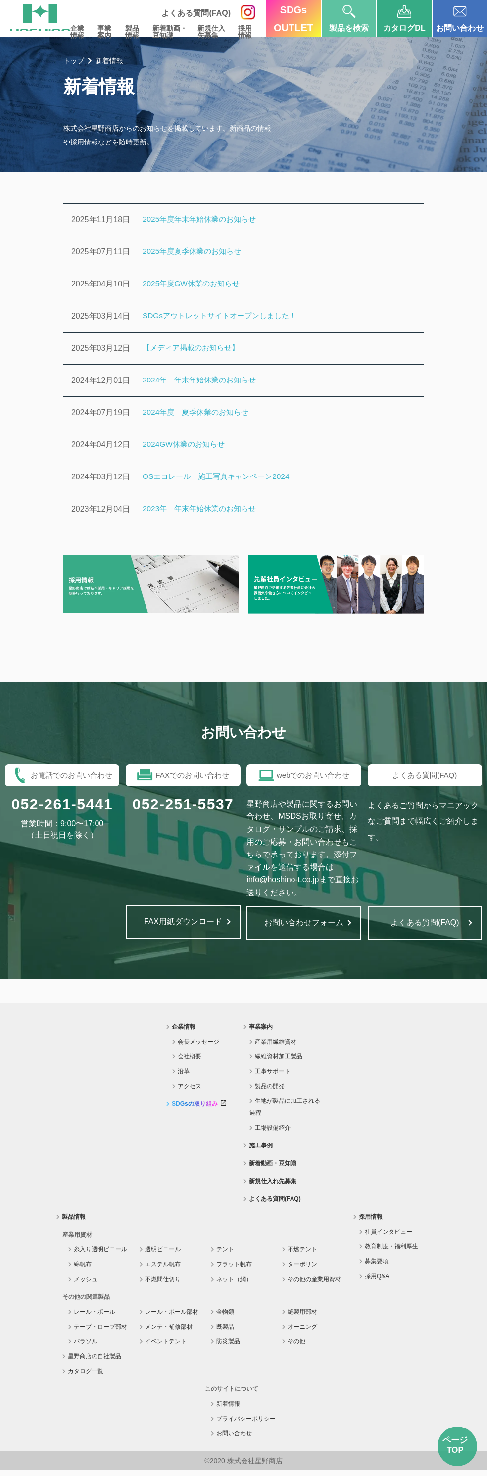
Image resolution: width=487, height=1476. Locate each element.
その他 (296, 1347)
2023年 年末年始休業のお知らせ (203, 509)
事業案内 (94, 32)
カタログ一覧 (85, 1377)
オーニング (302, 1332)
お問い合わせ (460, 16)
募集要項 (377, 1267)
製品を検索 (349, 16)
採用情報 (243, 32)
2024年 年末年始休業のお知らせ (203, 380)
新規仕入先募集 (207, 32)
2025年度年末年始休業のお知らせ (203, 219)
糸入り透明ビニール (100, 1255)
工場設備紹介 (273, 1133)
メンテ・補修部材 (169, 1332)
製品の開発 (270, 1092)
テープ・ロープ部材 (100, 1332)
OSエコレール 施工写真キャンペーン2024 (220, 477)
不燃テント (302, 1255)
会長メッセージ (198, 1047)
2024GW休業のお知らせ (186, 444)
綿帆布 (83, 1270)
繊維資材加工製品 (278, 1062)
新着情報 (228, 1409)
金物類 (225, 1317)
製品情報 (123, 32)
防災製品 (228, 1347)
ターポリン (302, 1270)
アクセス (189, 1092)
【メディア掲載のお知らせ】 (194, 348)
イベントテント (166, 1347)
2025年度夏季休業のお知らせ (195, 251)
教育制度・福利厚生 (391, 1252)
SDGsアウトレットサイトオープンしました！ (224, 316)
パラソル (85, 1347)
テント (225, 1255)
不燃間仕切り (163, 1285)
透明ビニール (163, 1255)
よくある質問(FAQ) (275, 1204)
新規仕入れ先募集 (272, 1187)
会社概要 (189, 1062)
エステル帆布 (163, 1270)
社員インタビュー (388, 1237)
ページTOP (457, 1446)
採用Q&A (377, 1282)
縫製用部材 (302, 1317)
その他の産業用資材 (314, 1285)
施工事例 (261, 1151)
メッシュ (85, 1285)
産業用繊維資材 (275, 1047)
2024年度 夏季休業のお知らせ (199, 412)
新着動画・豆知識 (162, 32)
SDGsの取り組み (199, 1109)
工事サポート (273, 1077)
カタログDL (404, 16)
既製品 (225, 1332)
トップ (73, 61)
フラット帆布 (234, 1270)
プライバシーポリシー (246, 1424)
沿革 (184, 1077)
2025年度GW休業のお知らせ (194, 284)
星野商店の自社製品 (94, 1362)
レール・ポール (94, 1317)
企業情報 (65, 32)
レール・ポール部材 (171, 1317)
